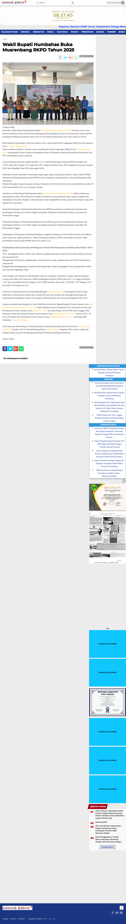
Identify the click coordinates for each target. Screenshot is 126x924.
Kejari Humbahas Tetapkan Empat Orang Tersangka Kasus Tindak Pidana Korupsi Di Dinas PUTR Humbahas (109, 454)
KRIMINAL (25, 32)
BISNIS (121, 32)
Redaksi (5, 919)
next (108, 628)
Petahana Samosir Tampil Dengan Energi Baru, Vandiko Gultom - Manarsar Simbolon (109, 473)
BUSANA (100, 32)
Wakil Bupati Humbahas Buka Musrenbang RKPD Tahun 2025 (38, 47)
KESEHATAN (38, 32)
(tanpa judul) (101, 822)
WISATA (74, 32)
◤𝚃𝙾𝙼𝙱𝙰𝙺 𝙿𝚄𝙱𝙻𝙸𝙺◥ (47, 919)
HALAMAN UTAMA (9, 32)
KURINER (111, 32)
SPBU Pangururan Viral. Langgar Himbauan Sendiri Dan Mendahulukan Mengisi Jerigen (109, 418)
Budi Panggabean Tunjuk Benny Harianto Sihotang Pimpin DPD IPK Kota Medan (108, 839)
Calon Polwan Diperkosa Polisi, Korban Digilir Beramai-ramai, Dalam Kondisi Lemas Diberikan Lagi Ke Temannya (109, 814)
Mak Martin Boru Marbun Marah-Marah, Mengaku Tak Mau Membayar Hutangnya (109, 373)
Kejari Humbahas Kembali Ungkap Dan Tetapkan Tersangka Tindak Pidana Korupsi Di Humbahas (109, 464)
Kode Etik (21, 919)
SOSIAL (50, 32)
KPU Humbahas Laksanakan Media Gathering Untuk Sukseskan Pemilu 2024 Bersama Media (108, 829)
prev (107, 628)
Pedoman (13, 919)
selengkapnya (107, 847)
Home (4, 39)
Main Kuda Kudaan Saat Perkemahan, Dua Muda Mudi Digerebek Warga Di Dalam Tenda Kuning (109, 386)
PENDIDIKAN (87, 32)
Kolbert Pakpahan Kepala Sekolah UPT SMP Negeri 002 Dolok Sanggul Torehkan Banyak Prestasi (109, 444)
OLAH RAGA (62, 32)
